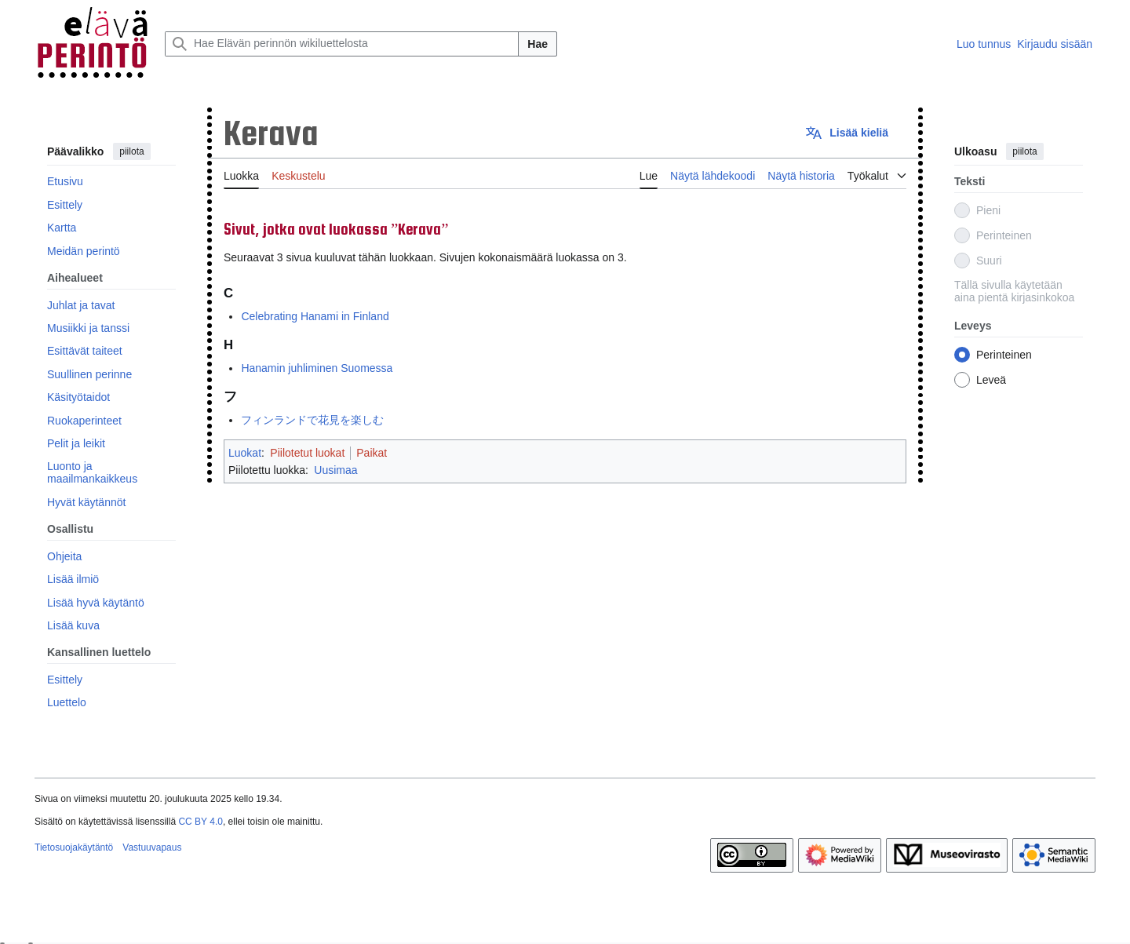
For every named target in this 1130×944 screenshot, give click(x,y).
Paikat (371, 452)
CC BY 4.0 (200, 821)
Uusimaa (335, 470)
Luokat (244, 452)
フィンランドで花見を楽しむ (312, 420)
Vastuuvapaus (151, 847)
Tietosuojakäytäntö (74, 847)
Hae (537, 44)
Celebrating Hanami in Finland (314, 316)
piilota (131, 151)
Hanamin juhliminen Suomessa (316, 368)
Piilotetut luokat (307, 452)
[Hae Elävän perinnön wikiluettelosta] (342, 43)
